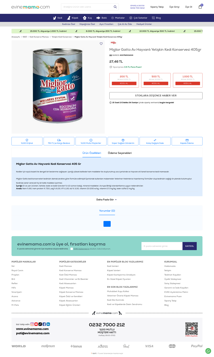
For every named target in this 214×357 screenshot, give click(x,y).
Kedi (57, 17)
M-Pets (15, 305)
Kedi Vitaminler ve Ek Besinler (73, 279)
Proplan (15, 274)
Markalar (118, 17)
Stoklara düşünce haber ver (156, 95)
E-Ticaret (99, 353)
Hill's (14, 287)
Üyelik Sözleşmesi (172, 279)
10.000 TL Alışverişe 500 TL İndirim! (159, 31)
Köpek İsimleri (113, 270)
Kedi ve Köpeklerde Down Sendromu (124, 304)
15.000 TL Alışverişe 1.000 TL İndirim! (50, 31)
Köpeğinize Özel (87, 24)
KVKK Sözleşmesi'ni (81, 249)
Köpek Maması (66, 287)
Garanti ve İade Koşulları (176, 287)
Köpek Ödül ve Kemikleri (70, 296)
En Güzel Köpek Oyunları (119, 279)
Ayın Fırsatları (106, 24)
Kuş (87, 18)
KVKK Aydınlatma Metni (176, 292)
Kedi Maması (65, 266)
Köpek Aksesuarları (68, 300)
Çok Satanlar (138, 17)
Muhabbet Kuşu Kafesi (118, 291)
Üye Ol (188, 7)
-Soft (93, 353)
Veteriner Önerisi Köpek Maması (122, 295)
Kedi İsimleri (113, 266)
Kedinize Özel (68, 24)
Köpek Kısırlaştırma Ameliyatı (121, 274)
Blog (156, 17)
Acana (15, 296)
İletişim (167, 270)
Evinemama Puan (173, 296)
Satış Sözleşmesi (172, 283)
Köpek (72, 18)
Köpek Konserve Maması (71, 292)
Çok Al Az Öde (125, 24)
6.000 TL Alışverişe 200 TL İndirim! (105, 31)
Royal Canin (17, 270)
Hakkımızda (170, 266)
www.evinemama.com (32, 328)
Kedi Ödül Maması (68, 274)
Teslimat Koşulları (172, 274)
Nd (13, 266)
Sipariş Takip (157, 7)
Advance (16, 300)
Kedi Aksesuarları (67, 283)
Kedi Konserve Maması (70, 270)
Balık (101, 17)
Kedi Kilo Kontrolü (115, 300)
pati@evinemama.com (32, 333)
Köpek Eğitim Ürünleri (69, 305)
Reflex (15, 283)
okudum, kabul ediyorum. (91, 248)
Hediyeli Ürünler (144, 24)
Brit (13, 279)
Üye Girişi (174, 7)
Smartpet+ (17, 292)
